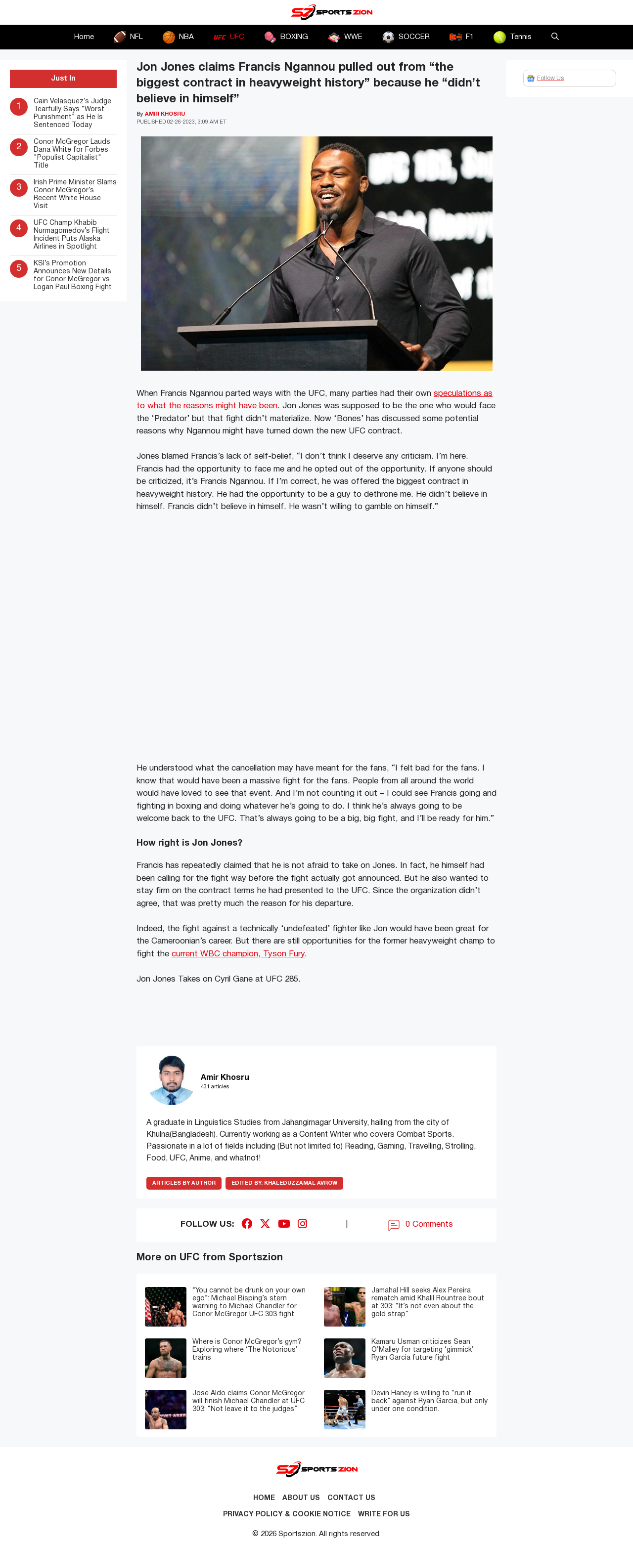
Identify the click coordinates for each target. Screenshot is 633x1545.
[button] (555, 37)
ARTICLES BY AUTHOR (184, 1183)
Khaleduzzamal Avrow (284, 1183)
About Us (301, 1498)
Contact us (351, 1498)
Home (84, 37)
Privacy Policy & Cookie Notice (287, 1514)
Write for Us (384, 1514)
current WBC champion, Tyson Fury (238, 954)
